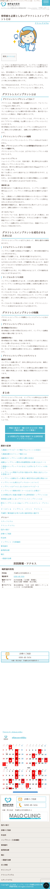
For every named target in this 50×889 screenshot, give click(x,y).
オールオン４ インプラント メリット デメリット (21, 509)
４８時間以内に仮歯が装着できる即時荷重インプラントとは (24, 495)
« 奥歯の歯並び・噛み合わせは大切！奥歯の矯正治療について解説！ (25, 429)
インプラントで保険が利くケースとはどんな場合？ (21, 491)
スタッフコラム (7, 521)
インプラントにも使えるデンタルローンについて (20, 482)
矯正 (2, 554)
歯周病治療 (5, 550)
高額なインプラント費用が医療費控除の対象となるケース (23, 462)
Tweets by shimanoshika (12, 732)
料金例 (3, 538)
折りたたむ (10, 56)
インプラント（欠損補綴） (11, 542)
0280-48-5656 (19, 576)
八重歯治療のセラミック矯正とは (14, 454)
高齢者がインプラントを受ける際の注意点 (17, 458)
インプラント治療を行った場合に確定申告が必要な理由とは (24, 478)
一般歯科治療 (6, 558)
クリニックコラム (42, 23)
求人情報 (4, 865)
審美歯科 (4, 546)
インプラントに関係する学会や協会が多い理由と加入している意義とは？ (24, 473)
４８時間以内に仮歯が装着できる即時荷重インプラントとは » (25, 438)
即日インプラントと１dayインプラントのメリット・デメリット (25, 504)
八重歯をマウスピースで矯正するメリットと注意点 (21, 450)
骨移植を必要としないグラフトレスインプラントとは (21, 499)
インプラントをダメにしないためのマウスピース (20, 486)
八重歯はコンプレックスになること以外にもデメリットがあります (24, 467)
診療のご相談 (6, 534)
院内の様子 (5, 530)
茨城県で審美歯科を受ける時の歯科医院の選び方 (20, 513)
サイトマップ (6, 870)
